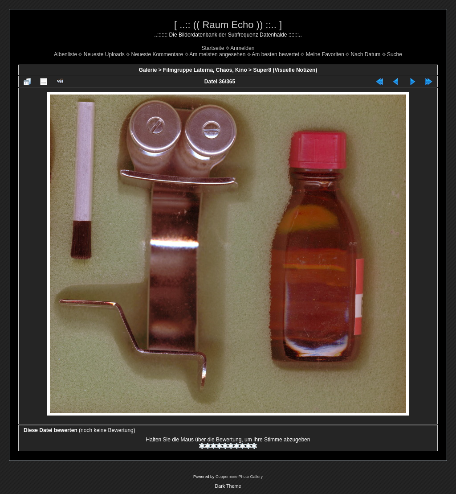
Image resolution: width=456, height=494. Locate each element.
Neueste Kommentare (157, 54)
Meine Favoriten (325, 54)
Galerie (148, 70)
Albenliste (65, 54)
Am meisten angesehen (217, 54)
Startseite (213, 48)
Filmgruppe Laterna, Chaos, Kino (205, 70)
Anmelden (242, 48)
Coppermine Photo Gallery (239, 476)
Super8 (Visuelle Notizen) (285, 70)
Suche (394, 54)
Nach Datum (366, 54)
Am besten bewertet (275, 54)
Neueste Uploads (104, 54)
